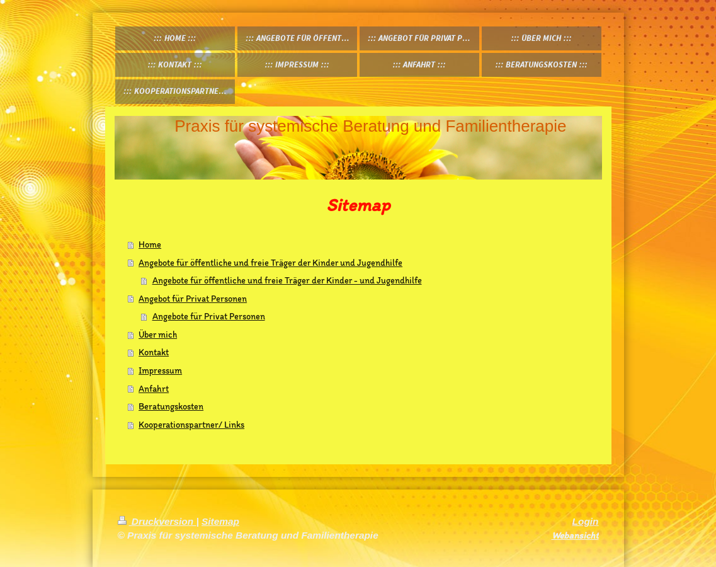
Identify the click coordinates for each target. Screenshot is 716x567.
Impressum (160, 370)
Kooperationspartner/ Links (191, 424)
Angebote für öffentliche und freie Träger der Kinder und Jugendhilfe (270, 262)
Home (150, 244)
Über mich (158, 334)
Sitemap (220, 521)
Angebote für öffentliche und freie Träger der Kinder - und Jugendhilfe (287, 280)
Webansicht (575, 535)
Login (585, 521)
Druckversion (157, 521)
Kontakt (154, 352)
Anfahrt (154, 388)
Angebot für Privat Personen (193, 298)
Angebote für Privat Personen (208, 316)
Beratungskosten (171, 406)
